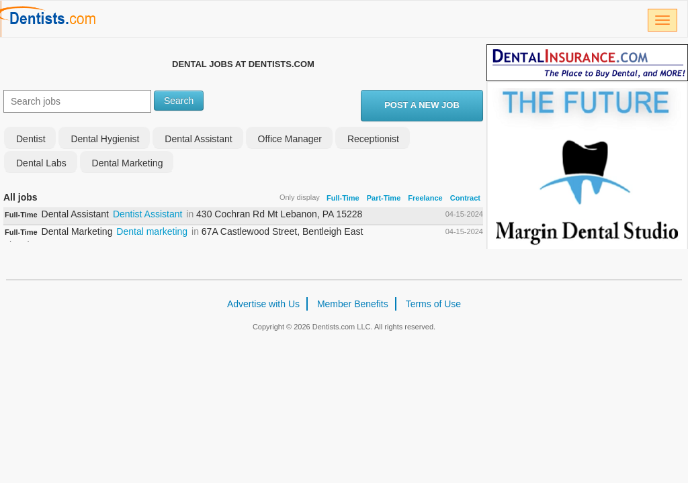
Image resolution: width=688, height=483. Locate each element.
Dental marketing (151, 231)
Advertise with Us (263, 304)
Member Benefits (352, 304)
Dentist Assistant (148, 214)
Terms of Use (433, 304)
